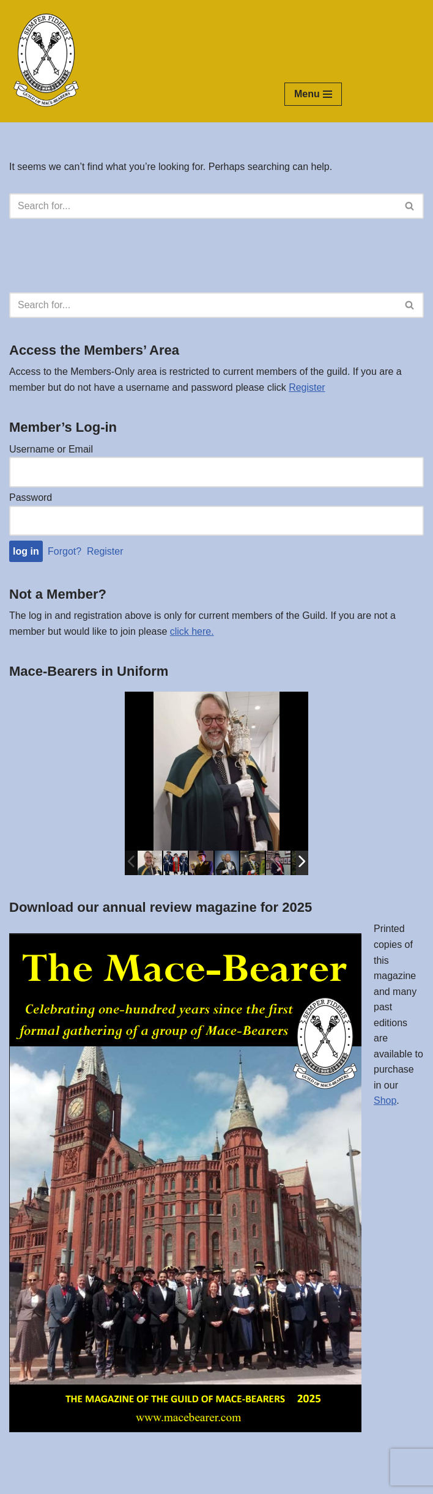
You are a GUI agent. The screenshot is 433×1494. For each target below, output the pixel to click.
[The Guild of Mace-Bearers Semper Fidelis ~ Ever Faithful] (46, 61)
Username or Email (51, 449)
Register (307, 387)
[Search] (202, 206)
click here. (192, 631)
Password (30, 497)
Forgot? (64, 552)
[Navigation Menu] (313, 94)
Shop (385, 1101)
